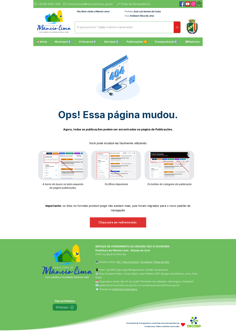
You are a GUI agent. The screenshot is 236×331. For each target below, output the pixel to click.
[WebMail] (199, 4)
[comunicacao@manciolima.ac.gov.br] (89, 4)
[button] (63, 41)
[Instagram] (193, 4)
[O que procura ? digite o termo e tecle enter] (121, 27)
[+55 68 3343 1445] (47, 4)
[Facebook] (182, 4)
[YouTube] (187, 4)
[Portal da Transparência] (136, 4)
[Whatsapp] (65, 307)
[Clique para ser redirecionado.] (118, 222)
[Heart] (183, 324)
